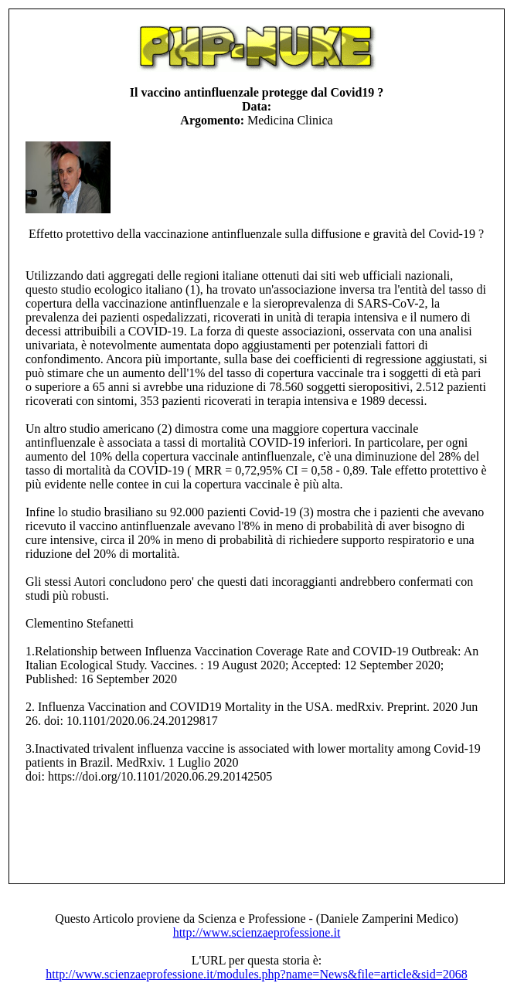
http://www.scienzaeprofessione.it (257, 932)
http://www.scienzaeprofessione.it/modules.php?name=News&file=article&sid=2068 (256, 974)
